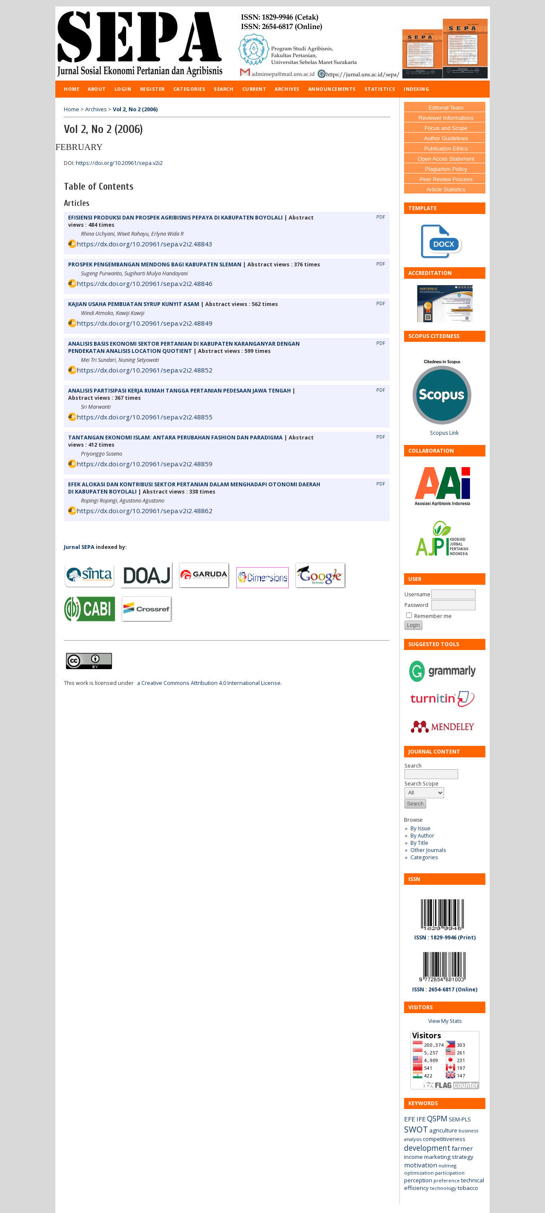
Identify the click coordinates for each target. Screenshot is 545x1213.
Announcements (332, 89)
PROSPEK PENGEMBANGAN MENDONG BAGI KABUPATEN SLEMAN (154, 264)
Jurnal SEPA (79, 547)
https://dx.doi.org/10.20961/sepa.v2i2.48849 (144, 323)
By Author (422, 835)
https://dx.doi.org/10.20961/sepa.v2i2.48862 (144, 510)
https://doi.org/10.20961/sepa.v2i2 (119, 163)
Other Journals (428, 850)
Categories (424, 857)
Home (71, 89)
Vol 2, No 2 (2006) (135, 109)
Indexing (416, 89)
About (97, 89)
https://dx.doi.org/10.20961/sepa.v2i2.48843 (144, 244)
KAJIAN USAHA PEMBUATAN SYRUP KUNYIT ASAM (133, 304)
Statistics (379, 89)
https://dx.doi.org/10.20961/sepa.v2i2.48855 (144, 417)
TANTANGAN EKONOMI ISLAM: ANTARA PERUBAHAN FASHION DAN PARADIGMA (175, 437)
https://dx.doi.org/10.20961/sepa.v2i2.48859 (144, 463)
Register (152, 89)
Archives (287, 89)
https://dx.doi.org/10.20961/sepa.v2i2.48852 (144, 370)
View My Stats (445, 1021)
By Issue (420, 828)
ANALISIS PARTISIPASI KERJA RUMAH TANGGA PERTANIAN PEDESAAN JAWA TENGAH (179, 390)
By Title (419, 842)
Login (123, 89)
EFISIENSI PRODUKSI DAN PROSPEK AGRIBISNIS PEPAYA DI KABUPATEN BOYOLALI (175, 217)
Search (223, 89)
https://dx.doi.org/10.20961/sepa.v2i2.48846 (144, 283)
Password (416, 605)
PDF (380, 217)
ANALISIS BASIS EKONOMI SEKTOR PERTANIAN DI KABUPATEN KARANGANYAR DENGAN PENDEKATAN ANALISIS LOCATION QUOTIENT (184, 347)
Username (417, 594)
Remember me (433, 616)
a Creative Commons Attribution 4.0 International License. (209, 683)
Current (254, 89)
